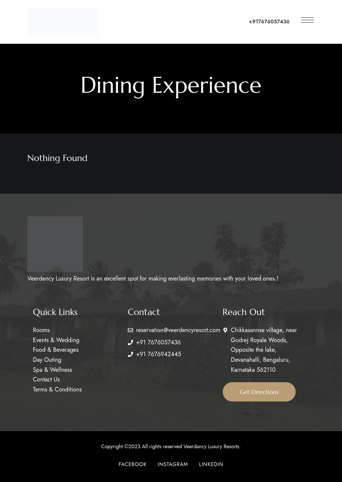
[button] (260, 391)
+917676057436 (269, 21)
